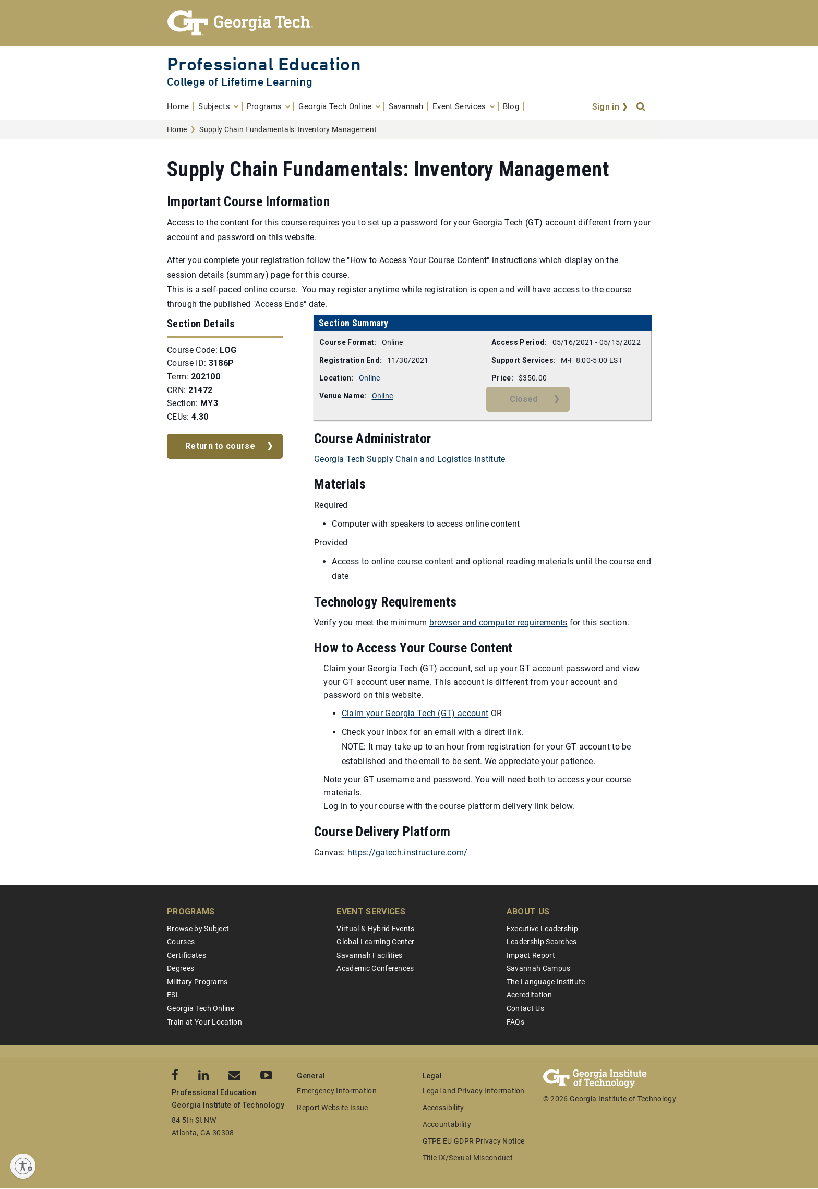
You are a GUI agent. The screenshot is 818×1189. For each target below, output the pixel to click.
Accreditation (529, 995)
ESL (173, 995)
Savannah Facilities (369, 955)
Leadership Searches (542, 941)
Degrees (180, 968)
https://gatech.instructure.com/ (407, 853)
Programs (191, 912)
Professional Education (264, 64)
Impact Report (531, 955)
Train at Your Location (204, 1022)
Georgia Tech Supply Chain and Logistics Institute (410, 459)
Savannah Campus (539, 968)
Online (369, 378)
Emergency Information (337, 1091)
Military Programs (197, 982)
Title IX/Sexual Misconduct (468, 1158)
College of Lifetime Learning (239, 81)
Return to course (220, 446)
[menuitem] (180, 106)
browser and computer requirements (498, 622)
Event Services (370, 912)
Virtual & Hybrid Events (375, 928)
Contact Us (525, 1008)
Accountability (447, 1124)
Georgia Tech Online (200, 1008)
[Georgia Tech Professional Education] (409, 23)
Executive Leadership (542, 928)
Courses (181, 941)
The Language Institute (546, 982)
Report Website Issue (332, 1107)
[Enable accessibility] (22, 1166)
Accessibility (443, 1107)
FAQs (515, 1022)
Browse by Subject (198, 928)
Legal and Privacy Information (474, 1091)
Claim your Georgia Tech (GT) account (415, 713)
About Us (528, 912)
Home (177, 129)
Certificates (186, 955)
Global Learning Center (375, 941)
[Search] (641, 107)
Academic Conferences (375, 968)
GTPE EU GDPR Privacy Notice (474, 1141)
